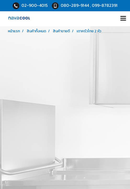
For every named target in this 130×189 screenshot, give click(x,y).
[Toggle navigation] (123, 18)
